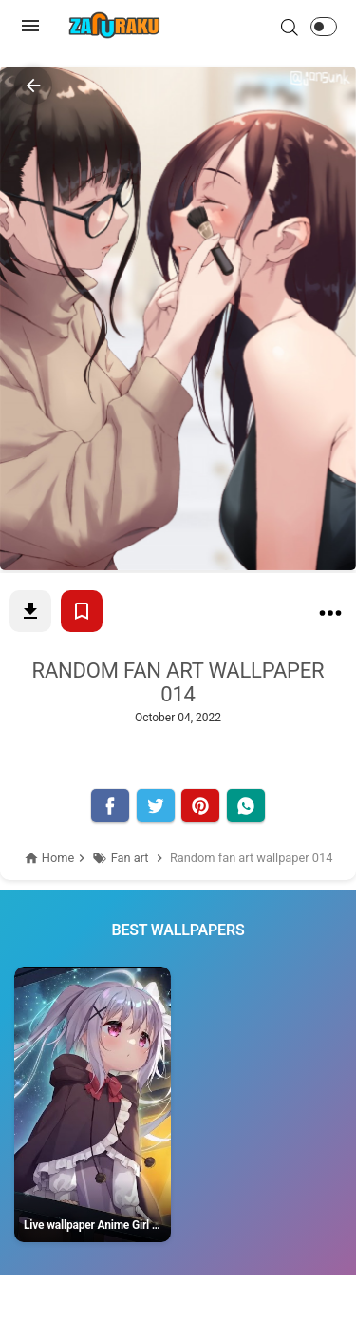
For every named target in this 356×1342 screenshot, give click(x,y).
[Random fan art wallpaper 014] (330, 617)
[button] (323, 26)
